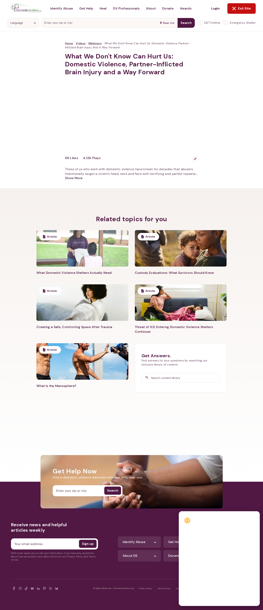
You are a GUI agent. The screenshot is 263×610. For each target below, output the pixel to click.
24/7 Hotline (212, 22)
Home (69, 43)
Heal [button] (103, 8)
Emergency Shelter (243, 22)
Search (186, 23)
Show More (74, 178)
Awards (186, 8)
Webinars (95, 43)
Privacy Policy (145, 588)
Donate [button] (168, 8)
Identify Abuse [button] (61, 8)
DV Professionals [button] (126, 8)
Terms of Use (164, 588)
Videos (80, 43)
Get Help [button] (86, 8)
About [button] (151, 8)
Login (215, 8)
